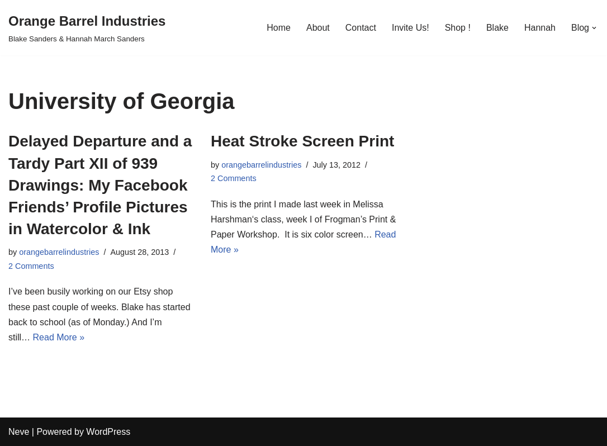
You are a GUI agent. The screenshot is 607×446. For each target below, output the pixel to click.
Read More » (59, 337)
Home (279, 27)
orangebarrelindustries (59, 252)
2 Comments (31, 266)
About (318, 27)
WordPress (108, 431)
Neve (18, 431)
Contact (360, 27)
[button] (594, 28)
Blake (497, 27)
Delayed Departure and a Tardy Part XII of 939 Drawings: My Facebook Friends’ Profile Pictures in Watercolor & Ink (100, 185)
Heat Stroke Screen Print (302, 141)
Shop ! (458, 27)
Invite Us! (410, 27)
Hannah (540, 27)
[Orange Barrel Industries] (86, 27)
